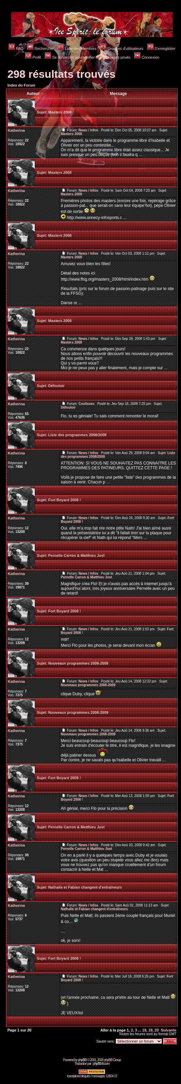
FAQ (16, 48)
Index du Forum (21, 85)
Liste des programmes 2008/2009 (77, 435)
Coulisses (86, 404)
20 (157, 1030)
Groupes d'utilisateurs (121, 48)
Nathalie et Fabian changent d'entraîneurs (85, 887)
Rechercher (40, 48)
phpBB (82, 1060)
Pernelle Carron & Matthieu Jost (76, 555)
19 (150, 1030)
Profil (33, 57)
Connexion (146, 57)
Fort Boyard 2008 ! (64, 500)
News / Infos (88, 130)
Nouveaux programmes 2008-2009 (78, 663)
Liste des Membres (77, 48)
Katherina (16, 130)
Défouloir (56, 386)
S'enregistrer (162, 48)
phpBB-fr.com (101, 1063)
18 (144, 1030)
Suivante (168, 1030)
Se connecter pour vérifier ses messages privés (87, 57)
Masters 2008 (60, 112)
